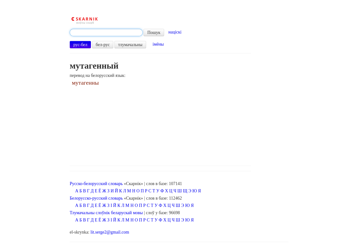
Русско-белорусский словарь (96, 183)
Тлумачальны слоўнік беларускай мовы (106, 212)
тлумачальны (130, 44)
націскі (175, 32)
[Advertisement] (179, 124)
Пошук (153, 32)
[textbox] (106, 32)
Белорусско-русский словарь (96, 198)
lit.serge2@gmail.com (109, 232)
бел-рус (103, 44)
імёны (158, 44)
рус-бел (80, 44)
